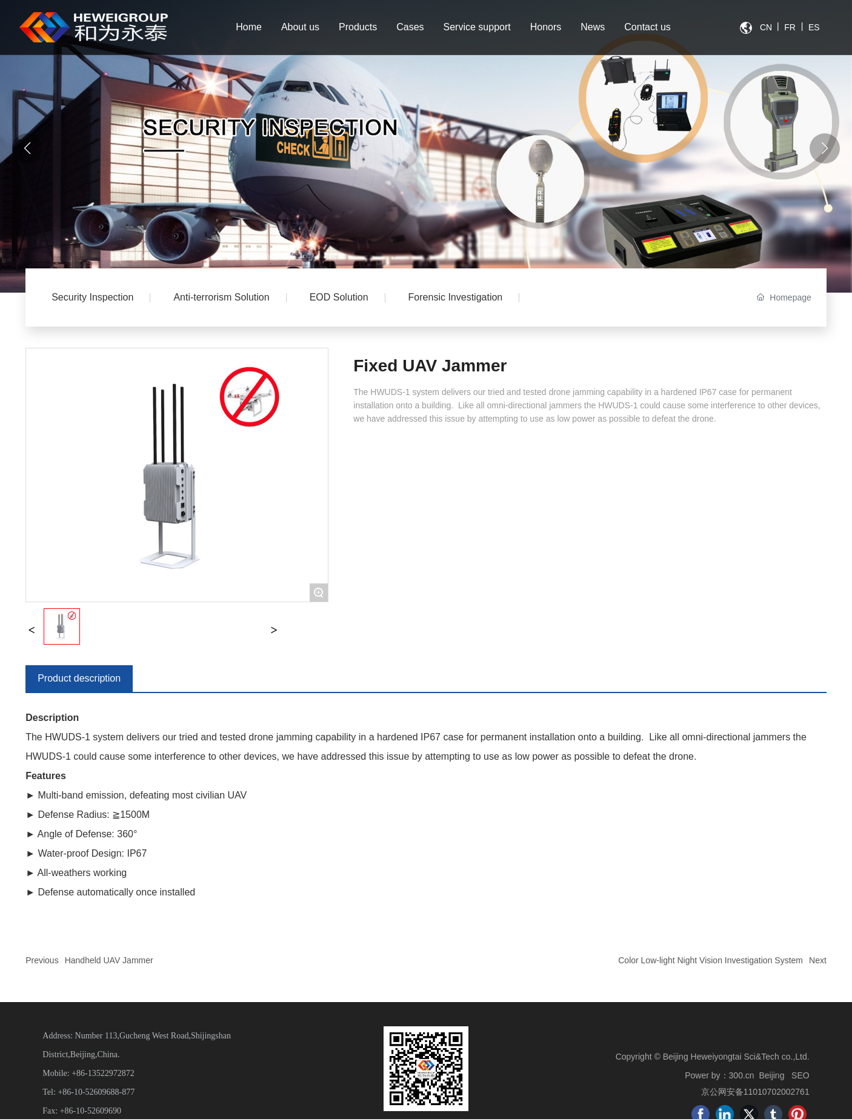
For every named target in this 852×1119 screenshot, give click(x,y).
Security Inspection (92, 297)
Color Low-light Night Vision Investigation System (710, 960)
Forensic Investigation (455, 297)
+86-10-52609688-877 (96, 1092)
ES (814, 27)
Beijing (771, 1075)
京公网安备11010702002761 (755, 1092)
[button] (825, 148)
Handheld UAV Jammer (109, 960)
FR (790, 27)
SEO (800, 1075)
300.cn (741, 1075)
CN (766, 27)
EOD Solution (339, 297)
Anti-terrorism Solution (221, 297)
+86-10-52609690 (90, 1110)
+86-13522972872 (103, 1073)
